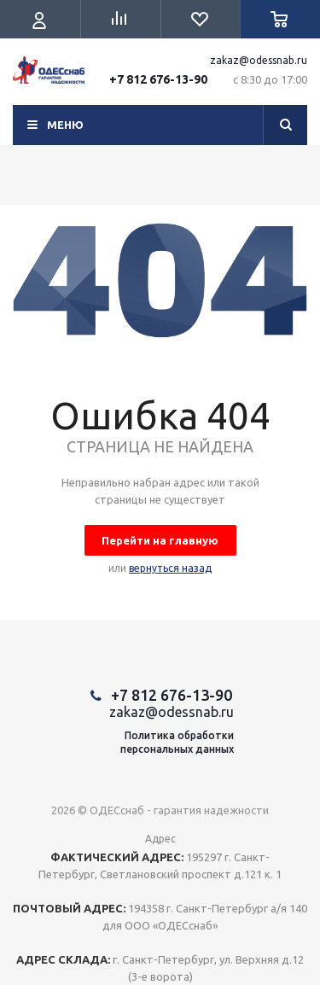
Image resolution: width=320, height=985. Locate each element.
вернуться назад (170, 568)
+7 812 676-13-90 (158, 79)
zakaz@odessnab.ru (258, 60)
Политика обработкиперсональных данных (177, 742)
